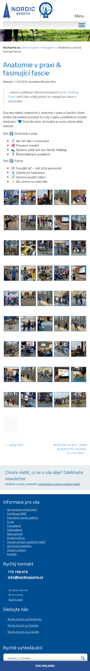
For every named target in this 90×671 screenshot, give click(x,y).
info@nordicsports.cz (25, 577)
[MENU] (82, 25)
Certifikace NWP (16, 513)
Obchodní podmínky (19, 546)
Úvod (24, 47)
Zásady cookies (16, 550)
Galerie (35, 47)
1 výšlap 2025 (13, 445)
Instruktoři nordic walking (22, 517)
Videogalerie (14, 530)
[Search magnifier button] (83, 650)
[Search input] (43, 650)
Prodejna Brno (16, 538)
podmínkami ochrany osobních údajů (59, 484)
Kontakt (12, 554)
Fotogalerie (49, 47)
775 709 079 (18, 572)
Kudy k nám (16, 597)
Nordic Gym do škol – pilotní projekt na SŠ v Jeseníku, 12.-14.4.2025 (70, 449)
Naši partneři (15, 534)
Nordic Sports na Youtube (23, 619)
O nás (10, 521)
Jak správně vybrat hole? (22, 509)
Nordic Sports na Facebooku (25, 615)
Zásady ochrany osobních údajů (26, 542)
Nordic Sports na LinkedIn (23, 623)
